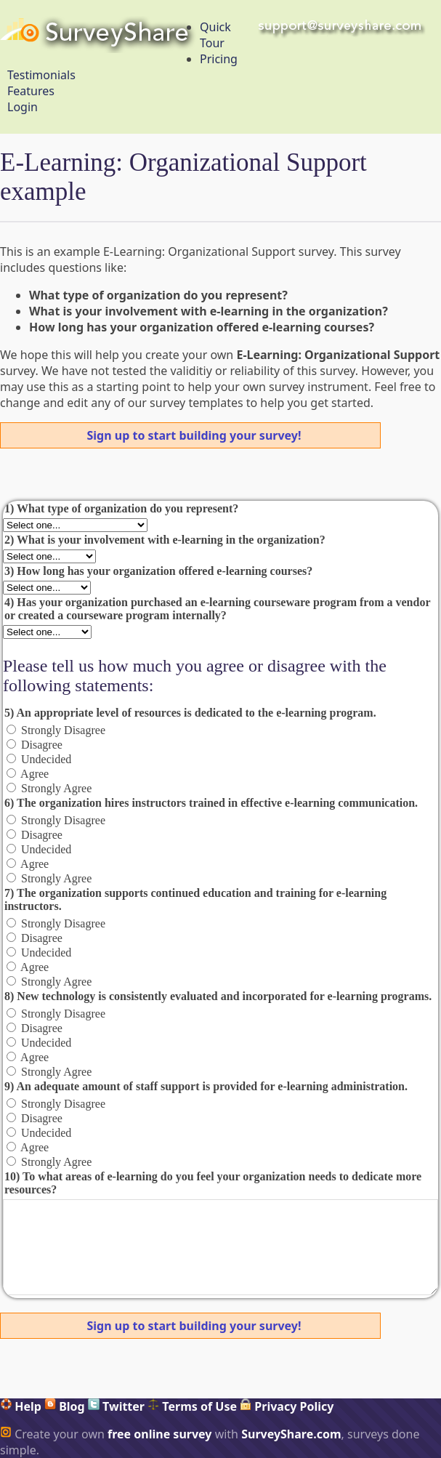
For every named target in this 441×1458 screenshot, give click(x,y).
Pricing (219, 59)
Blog (64, 1406)
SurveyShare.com (291, 1434)
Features (30, 91)
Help (20, 1406)
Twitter (116, 1406)
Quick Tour (215, 35)
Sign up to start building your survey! (194, 435)
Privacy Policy (286, 1406)
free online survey (159, 1434)
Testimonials (41, 75)
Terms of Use (192, 1406)
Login (22, 107)
